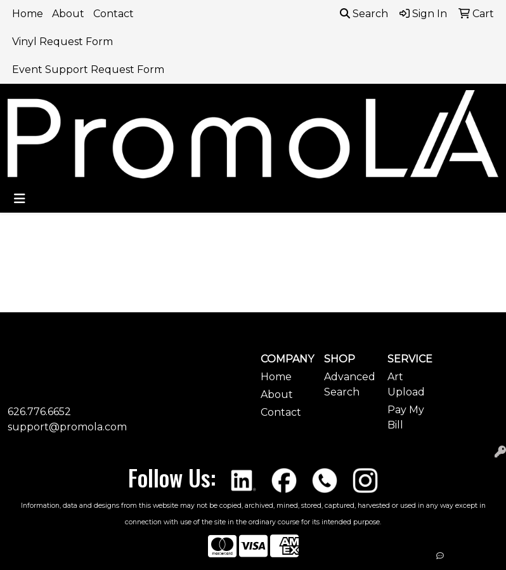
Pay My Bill (405, 417)
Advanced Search (348, 384)
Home (27, 14)
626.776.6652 (39, 412)
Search (364, 14)
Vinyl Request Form (62, 42)
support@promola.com (67, 427)
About (68, 14)
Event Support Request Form (88, 69)
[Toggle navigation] (19, 199)
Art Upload (406, 384)
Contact (113, 14)
